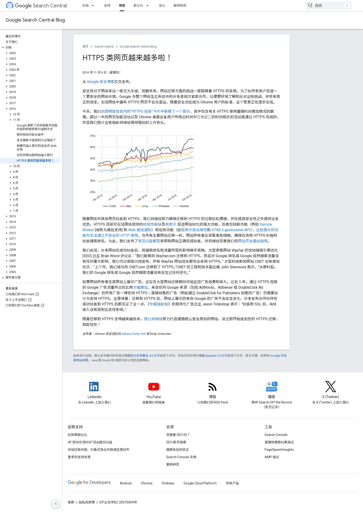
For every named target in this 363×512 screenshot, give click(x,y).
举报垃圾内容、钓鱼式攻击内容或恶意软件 (98, 449)
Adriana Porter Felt (134, 334)
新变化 (138, 5)
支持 (107, 5)
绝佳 (146, 224)
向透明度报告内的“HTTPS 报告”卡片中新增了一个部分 (145, 111)
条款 (71, 502)
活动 (162, 5)
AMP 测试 (272, 457)
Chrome (147, 483)
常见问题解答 (149, 241)
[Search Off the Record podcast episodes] (272, 390)
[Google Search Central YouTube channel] (153, 390)
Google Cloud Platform (200, 483)
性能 (154, 224)
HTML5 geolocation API (231, 230)
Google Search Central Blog (35, 20)
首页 (85, 46)
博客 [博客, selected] (122, 5)
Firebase (168, 483)
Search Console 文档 (181, 457)
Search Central (41, 6)
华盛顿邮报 (159, 304)
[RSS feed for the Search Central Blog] (213, 390)
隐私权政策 (87, 502)
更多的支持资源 (79, 457)
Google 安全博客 (100, 82)
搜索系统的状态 (177, 449)
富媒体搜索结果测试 (279, 442)
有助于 (170, 224)
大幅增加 (140, 287)
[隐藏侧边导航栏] (55, 503)
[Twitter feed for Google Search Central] (331, 390)
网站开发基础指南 (253, 241)
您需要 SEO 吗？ (178, 435)
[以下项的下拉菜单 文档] (94, 5)
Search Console (276, 435)
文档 (85, 5)
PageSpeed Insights (279, 449)
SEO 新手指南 (176, 442)
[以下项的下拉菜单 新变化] (148, 5)
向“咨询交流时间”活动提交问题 (90, 442)
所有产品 (232, 483)
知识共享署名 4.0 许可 (145, 355)
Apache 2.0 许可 (216, 355)
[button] (30, 47)
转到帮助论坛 (77, 435)
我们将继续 (153, 319)
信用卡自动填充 (194, 230)
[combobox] (329, 5)
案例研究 (179, 5)
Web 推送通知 (139, 230)
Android (125, 483)
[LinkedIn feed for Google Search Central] (94, 390)
